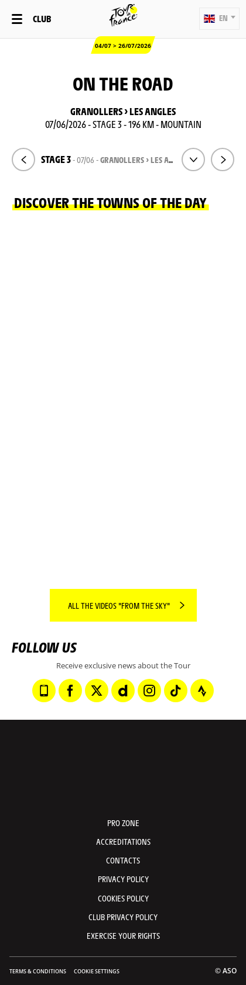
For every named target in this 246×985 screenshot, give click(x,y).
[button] (219, 19)
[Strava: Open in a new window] (202, 690)
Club (42, 18)
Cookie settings (96, 971)
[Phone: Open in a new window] (44, 690)
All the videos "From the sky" (119, 605)
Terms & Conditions (37, 971)
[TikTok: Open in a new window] (175, 690)
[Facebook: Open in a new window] (70, 690)
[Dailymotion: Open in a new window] (123, 690)
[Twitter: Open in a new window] (96, 690)
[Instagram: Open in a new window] (149, 690)
